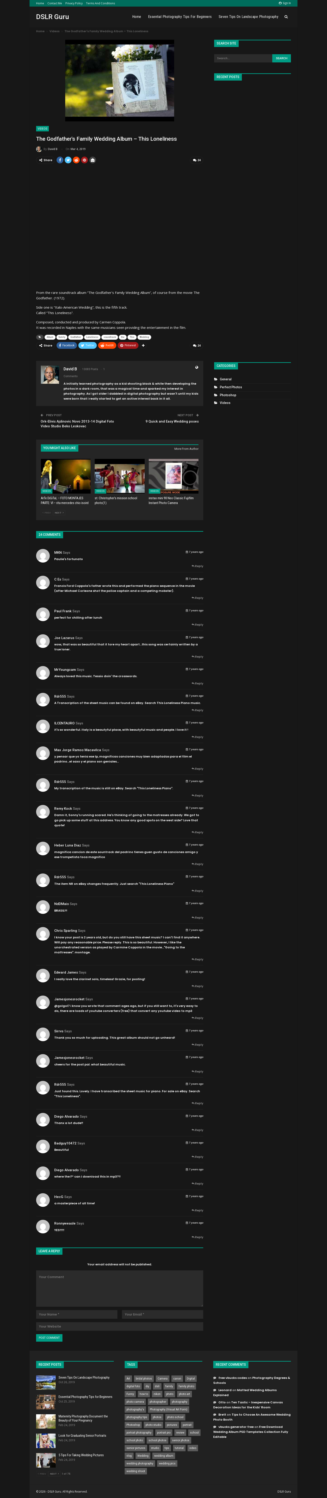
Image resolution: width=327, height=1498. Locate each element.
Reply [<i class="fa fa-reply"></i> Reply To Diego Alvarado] (197, 1129)
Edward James (66, 972)
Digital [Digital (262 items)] (191, 1378)
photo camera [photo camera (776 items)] (135, 1401)
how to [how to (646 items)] (144, 1393)
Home (40, 3)
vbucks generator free (236, 1426)
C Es (57, 579)
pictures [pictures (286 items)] (172, 1424)
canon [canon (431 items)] (177, 1378)
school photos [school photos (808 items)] (157, 1439)
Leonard (225, 1389)
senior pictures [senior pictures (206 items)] (135, 1447)
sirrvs (58, 1030)
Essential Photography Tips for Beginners (180, 17)
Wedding (144, 337)
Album (50, 337)
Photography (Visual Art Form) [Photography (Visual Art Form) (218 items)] (168, 1408)
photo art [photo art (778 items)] (184, 1393)
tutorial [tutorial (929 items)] (179, 1447)
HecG (58, 1196)
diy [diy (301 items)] (147, 1385)
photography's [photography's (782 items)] (135, 1408)
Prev (46, 512)
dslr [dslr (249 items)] (157, 1385)
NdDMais (61, 903)
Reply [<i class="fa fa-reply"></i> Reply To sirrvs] (197, 1044)
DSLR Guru (52, 17)
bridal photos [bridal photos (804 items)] (144, 1378)
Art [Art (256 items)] (128, 1378)
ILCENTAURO (64, 723)
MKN (58, 552)
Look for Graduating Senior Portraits (82, 1435)
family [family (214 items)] (169, 1385)
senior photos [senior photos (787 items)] (180, 1439)
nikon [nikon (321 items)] (157, 1393)
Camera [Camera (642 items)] (163, 1378)
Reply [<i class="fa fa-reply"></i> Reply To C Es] (197, 597)
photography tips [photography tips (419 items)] (136, 1416)
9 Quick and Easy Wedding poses (172, 421)
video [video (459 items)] (192, 1447)
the (122, 337)
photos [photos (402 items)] (157, 1416)
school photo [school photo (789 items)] (134, 1439)
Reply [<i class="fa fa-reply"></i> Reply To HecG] (197, 1210)
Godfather (75, 337)
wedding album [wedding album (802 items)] (163, 1455)
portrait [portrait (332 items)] (187, 1424)
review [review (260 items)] (180, 1432)
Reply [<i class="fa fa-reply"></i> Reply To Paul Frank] (197, 624)
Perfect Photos (231, 387)
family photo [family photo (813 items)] (186, 1385)
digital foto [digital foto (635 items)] (133, 1385)
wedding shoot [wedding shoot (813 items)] (135, 1470)
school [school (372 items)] (194, 1432)
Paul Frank (63, 610)
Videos (42, 128)
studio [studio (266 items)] (155, 1447)
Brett (222, 1414)
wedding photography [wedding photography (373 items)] (139, 1462)
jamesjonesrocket (69, 999)
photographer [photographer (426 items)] (158, 1401)
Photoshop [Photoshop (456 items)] (133, 1424)
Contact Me (54, 3)
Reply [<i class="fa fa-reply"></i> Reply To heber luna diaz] (197, 863)
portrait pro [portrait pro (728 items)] (164, 1432)
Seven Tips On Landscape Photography (249, 17)
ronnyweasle (65, 1223)
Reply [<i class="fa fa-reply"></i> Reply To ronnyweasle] (197, 1237)
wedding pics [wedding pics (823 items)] (167, 1462)
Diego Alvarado (66, 1116)
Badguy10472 (65, 1143)
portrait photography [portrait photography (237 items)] (138, 1432)
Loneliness (92, 337)
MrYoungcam (65, 669)
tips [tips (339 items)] (167, 1447)
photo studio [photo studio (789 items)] (153, 1424)
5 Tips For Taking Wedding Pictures (81, 1455)
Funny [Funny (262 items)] (130, 1393)
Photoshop (228, 395)
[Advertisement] (252, 219)
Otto (222, 1402)
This (132, 337)
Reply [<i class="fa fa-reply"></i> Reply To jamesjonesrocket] (197, 1017)
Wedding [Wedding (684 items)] (143, 1455)
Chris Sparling (65, 930)
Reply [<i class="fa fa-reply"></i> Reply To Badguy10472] (197, 1156)
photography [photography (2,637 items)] (179, 1401)
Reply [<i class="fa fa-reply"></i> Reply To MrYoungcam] (197, 683)
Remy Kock (63, 808)
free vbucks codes (232, 1377)
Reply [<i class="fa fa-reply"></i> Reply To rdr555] (197, 709)
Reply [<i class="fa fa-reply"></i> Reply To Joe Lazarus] (197, 656)
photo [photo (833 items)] (169, 1393)
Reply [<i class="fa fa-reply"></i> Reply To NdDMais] (197, 917)
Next (59, 512)
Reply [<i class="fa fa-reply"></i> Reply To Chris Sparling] (197, 959)
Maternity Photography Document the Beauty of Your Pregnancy (83, 1418)
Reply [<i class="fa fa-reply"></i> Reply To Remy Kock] (197, 832)
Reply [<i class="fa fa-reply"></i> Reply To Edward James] (197, 986)
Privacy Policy (74, 3)
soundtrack (110, 337)
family (62, 337)
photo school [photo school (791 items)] (175, 1416)
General (226, 379)
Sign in (285, 3)
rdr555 (60, 696)
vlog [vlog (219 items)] (129, 1455)
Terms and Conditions (100, 3)
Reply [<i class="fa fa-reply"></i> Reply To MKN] (197, 566)
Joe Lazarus (64, 637)
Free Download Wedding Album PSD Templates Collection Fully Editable (250, 1431)
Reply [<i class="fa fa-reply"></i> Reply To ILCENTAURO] (197, 736)
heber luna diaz (67, 845)
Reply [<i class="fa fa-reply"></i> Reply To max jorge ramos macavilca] (197, 768)
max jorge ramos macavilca (77, 749)
